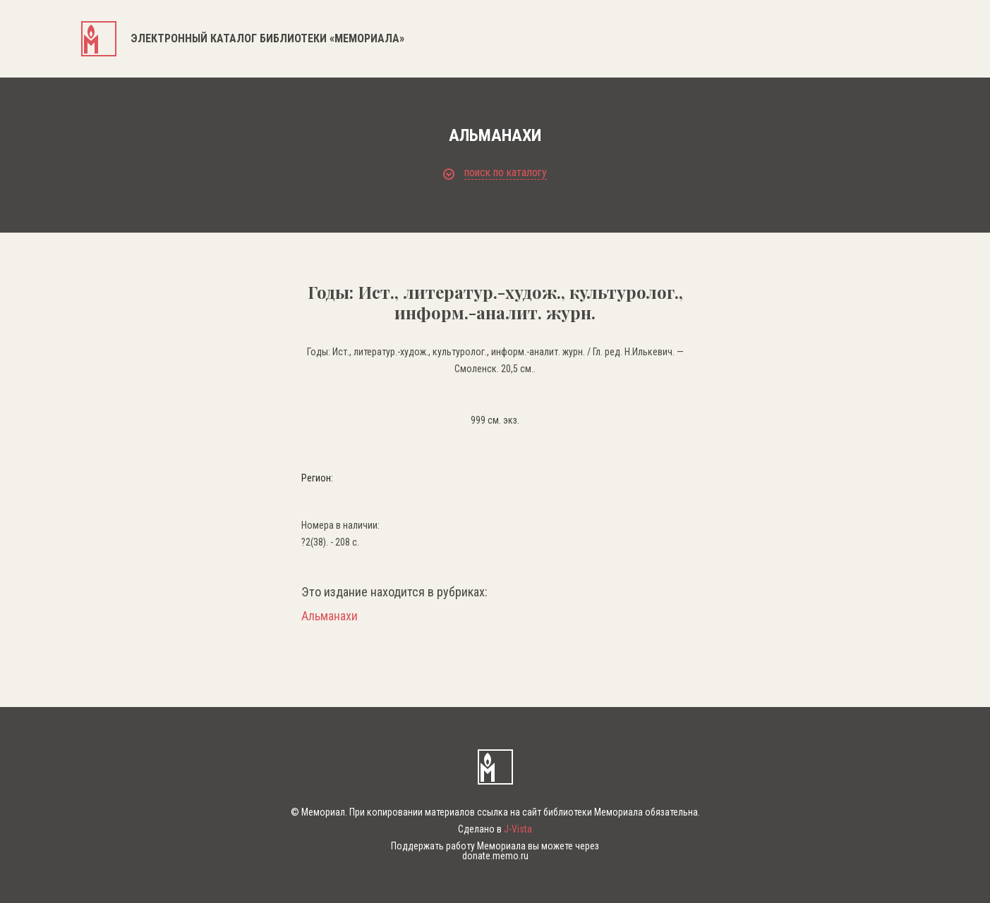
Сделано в (495, 829)
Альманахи (329, 616)
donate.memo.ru (495, 856)
